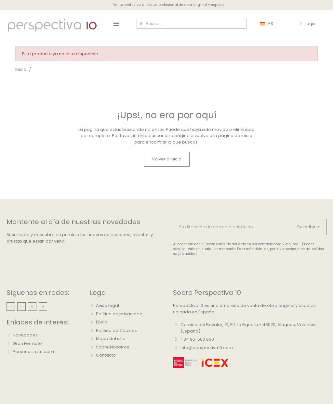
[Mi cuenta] (308, 23)
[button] (167, 159)
